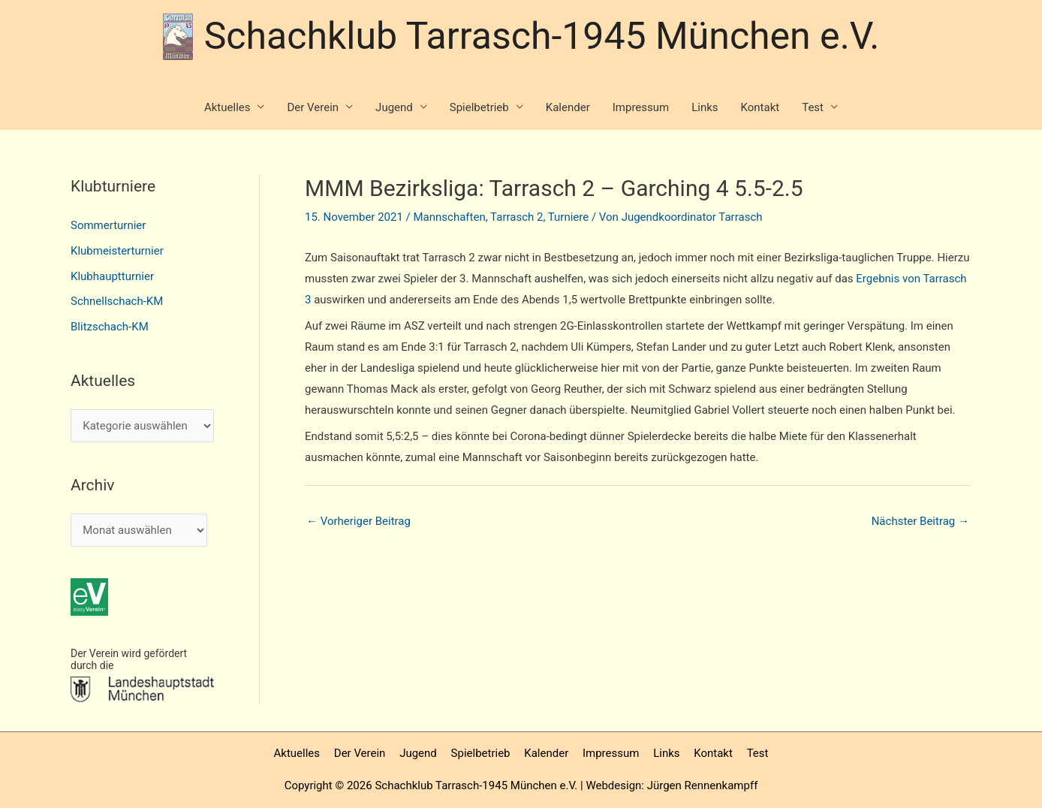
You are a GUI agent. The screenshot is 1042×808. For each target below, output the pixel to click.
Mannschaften (450, 217)
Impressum (641, 107)
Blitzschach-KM (110, 326)
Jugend (394, 107)
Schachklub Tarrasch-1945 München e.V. (542, 36)
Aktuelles (227, 107)
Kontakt (760, 107)
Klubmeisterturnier (117, 251)
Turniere (568, 217)
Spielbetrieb (479, 107)
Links (704, 107)
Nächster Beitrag (920, 521)
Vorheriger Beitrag (358, 521)
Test (813, 107)
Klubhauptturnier (112, 276)
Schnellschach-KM (117, 301)
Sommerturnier (108, 225)
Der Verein (313, 107)
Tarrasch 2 (516, 217)
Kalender (568, 107)
